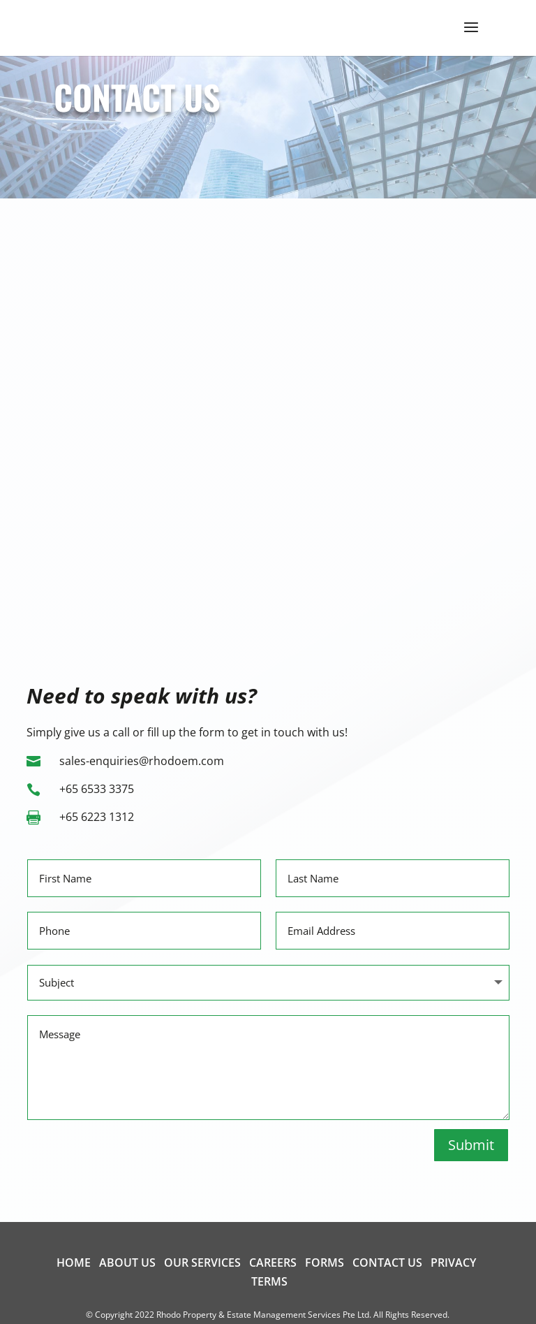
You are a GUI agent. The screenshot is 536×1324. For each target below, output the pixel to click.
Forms (324, 1262)
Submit (471, 1144)
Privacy (453, 1262)
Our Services (202, 1262)
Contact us (387, 1262)
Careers (273, 1262)
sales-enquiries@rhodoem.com (141, 761)
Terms (269, 1281)
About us (127, 1262)
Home (74, 1262)
